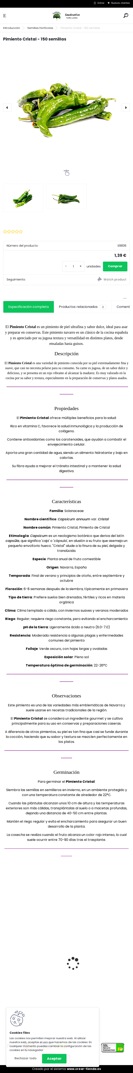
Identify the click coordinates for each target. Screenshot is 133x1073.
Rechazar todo (25, 1058)
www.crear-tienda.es (84, 1069)
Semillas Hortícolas (40, 28)
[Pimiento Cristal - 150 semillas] (66, 107)
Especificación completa (28, 306)
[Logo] (66, 15)
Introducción (11, 28)
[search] (126, 15)
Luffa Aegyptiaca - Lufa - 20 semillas (94, 964)
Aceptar (54, 1058)
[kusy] (73, 266)
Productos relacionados (82, 306)
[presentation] (7, 107)
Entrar (101, 3)
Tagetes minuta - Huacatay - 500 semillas (34, 977)
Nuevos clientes (120, 3)
